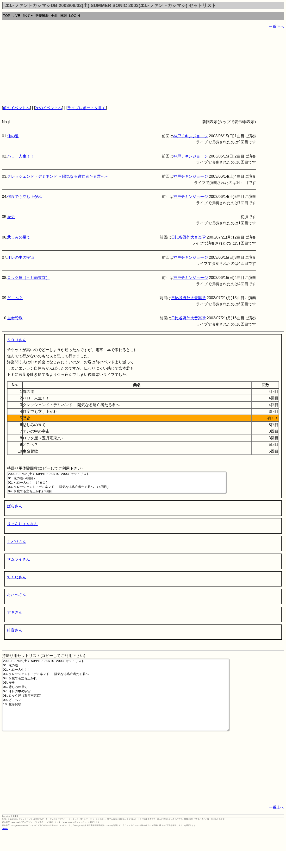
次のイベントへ (48, 108)
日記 (63, 16)
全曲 (54, 16)
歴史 (11, 217)
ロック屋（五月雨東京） (28, 278)
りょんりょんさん (22, 528)
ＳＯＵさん (16, 340)
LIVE (16, 16)
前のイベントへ (16, 108)
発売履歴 (42, 16)
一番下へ (276, 27)
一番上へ (276, 826)
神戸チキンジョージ (190, 136)
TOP (6, 16)
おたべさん (16, 599)
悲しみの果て (18, 237)
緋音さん (14, 634)
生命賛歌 (15, 318)
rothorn (5, 847)
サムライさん (18, 563)
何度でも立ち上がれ (24, 197)
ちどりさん (16, 546)
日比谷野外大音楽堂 (188, 237)
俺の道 (13, 136)
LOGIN (74, 16)
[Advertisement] (143, 67)
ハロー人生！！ (20, 156)
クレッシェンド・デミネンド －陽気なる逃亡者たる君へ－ (57, 176)
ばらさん (14, 510)
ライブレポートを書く (86, 108)
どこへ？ (15, 298)
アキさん (14, 617)
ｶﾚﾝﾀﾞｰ (28, 16)
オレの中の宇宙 (20, 257)
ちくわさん (16, 581)
